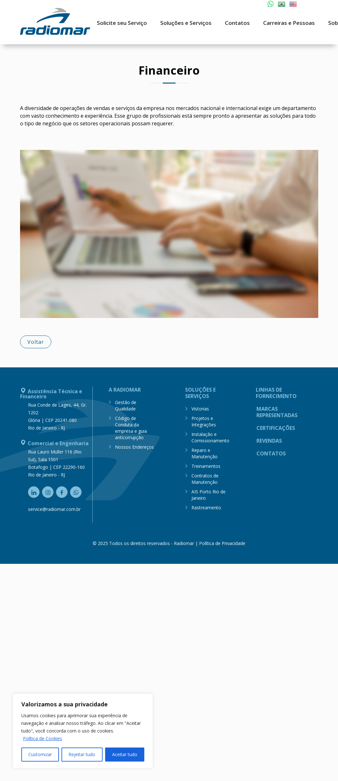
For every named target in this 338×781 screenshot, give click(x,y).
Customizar (40, 754)
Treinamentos (205, 465)
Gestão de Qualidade (125, 404)
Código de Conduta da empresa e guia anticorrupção (131, 426)
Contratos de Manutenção (205, 478)
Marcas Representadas (277, 411)
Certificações (275, 427)
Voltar (35, 340)
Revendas (269, 440)
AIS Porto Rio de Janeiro (208, 494)
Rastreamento (206, 507)
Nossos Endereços (134, 446)
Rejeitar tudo (81, 754)
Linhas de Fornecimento (276, 392)
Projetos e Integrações (203, 420)
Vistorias (200, 408)
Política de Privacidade (222, 542)
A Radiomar (125, 389)
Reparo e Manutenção (204, 452)
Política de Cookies (42, 738)
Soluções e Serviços (200, 392)
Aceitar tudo (124, 754)
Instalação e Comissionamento (210, 436)
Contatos (271, 452)
